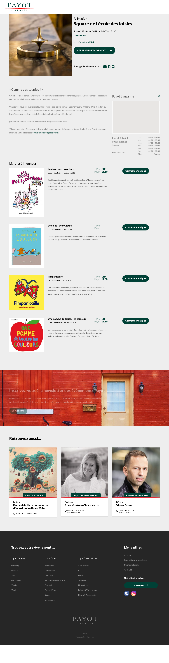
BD (79, 570)
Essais (81, 575)
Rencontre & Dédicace (55, 580)
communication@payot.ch (45, 136)
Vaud (13, 590)
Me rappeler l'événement (94, 50)
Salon (47, 595)
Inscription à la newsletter (135, 560)
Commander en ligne (137, 171)
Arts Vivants (83, 565)
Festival (48, 585)
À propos (128, 555)
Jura (13, 575)
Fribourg (15, 565)
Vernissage (50, 600)
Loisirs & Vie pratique (87, 590)
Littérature (83, 585)
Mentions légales (132, 564)
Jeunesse (82, 580)
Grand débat (50, 590)
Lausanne (80, 35)
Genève (14, 570)
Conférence (50, 570)
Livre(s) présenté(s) (85, 42)
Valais (14, 585)
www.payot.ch (146, 585)
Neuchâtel (16, 580)
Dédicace (49, 575)
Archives (128, 569)
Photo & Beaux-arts (87, 595)
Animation (49, 565)
